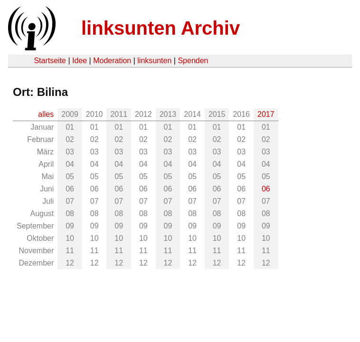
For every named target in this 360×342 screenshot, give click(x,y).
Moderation (112, 61)
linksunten (154, 61)
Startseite (50, 61)
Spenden (193, 61)
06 (266, 189)
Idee (79, 61)
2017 (266, 114)
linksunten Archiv (160, 28)
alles (46, 114)
